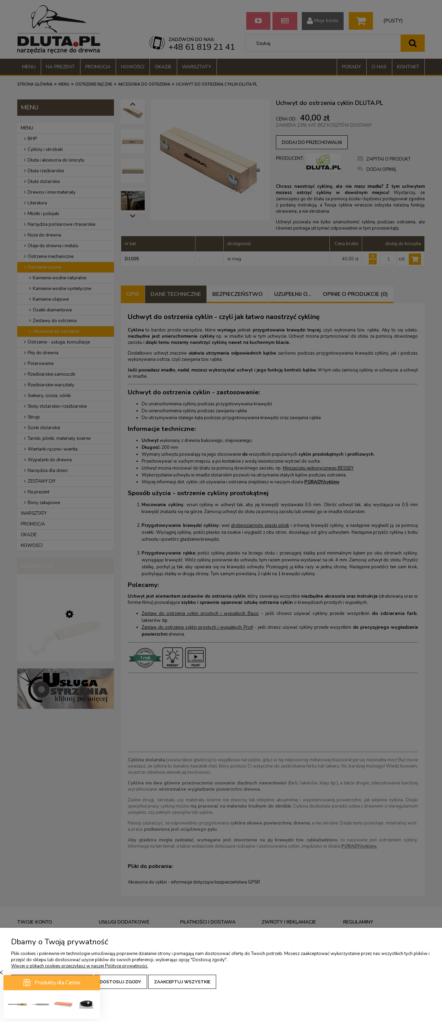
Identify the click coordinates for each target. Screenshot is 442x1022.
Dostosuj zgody (120, 981)
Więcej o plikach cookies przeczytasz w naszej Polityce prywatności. (79, 966)
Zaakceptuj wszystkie (182, 981)
